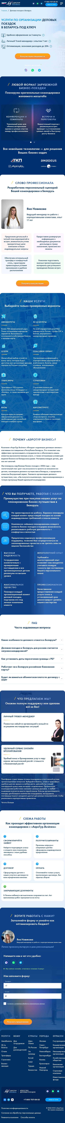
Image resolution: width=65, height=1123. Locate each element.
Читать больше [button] (7, 802)
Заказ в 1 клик (51, 4)
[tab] (30, 142)
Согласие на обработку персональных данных (21, 1113)
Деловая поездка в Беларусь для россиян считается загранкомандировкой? (29, 649)
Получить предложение (17, 1022)
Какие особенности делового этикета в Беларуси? (29, 640)
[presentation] (20, 1013)
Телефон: (8, 981)
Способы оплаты (28, 1117)
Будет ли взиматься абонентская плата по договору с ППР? (30, 679)
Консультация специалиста (32, 56)
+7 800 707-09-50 (51, 2)
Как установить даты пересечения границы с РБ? (27, 658)
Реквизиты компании (9, 1117)
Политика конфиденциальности (14, 1108)
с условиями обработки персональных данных (26, 1004)
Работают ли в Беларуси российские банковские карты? (28, 668)
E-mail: (7, 992)
